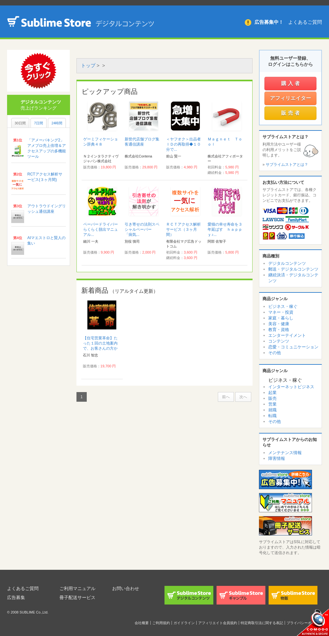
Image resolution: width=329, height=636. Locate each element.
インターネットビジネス (291, 386)
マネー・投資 (280, 312)
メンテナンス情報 (285, 452)
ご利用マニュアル (77, 588)
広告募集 (16, 597)
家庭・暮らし (280, 318)
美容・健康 (278, 323)
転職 (272, 415)
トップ (88, 65)
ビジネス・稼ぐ (283, 306)
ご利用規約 (161, 623)
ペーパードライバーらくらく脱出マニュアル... (100, 229)
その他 (274, 352)
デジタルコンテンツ (287, 263)
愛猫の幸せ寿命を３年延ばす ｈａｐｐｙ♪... (225, 229)
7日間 (38, 123)
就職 (272, 410)
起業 (272, 392)
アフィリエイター (290, 98)
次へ (243, 397)
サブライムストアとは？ (287, 164)
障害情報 (276, 458)
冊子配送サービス (77, 597)
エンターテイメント (287, 335)
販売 (272, 398)
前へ (226, 397)
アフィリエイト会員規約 (217, 623)
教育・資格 (278, 329)
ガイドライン (184, 623)
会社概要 (142, 623)
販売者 (291, 113)
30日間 (20, 123)
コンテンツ (278, 341)
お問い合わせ (125, 588)
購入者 (291, 83)
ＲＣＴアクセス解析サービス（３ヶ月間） (183, 229)
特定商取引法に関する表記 (262, 623)
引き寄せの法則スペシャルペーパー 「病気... (142, 229)
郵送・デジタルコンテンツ (293, 269)
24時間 (56, 123)
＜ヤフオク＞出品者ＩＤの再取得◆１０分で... (183, 144)
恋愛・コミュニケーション (293, 347)
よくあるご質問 (305, 22)
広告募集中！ (268, 22)
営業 (272, 404)
